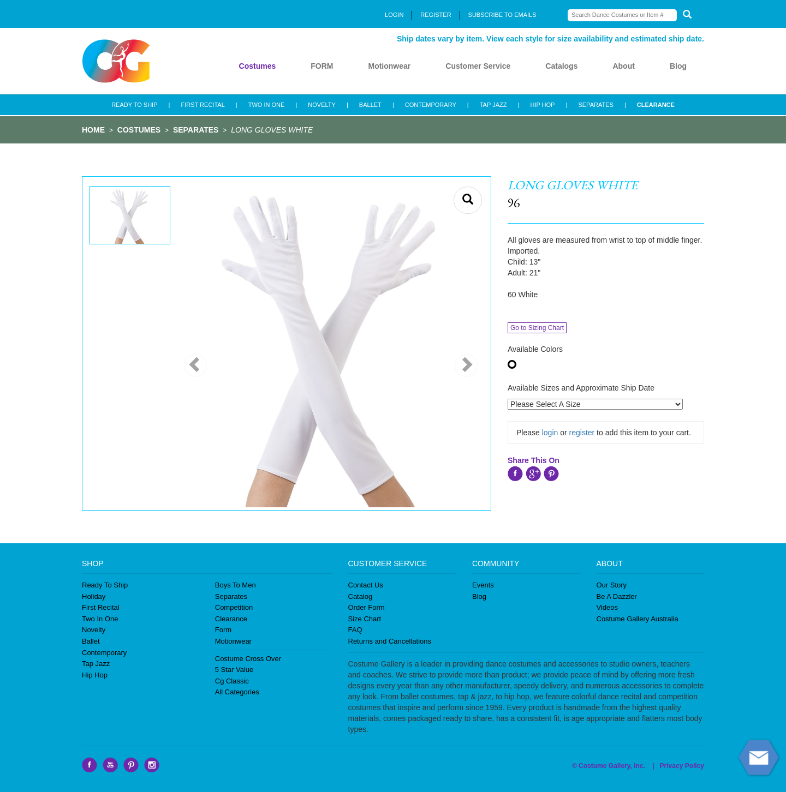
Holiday (93, 596)
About (623, 66)
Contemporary (104, 653)
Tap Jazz (96, 663)
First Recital (101, 607)
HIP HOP (542, 104)
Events (483, 585)
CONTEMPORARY (430, 104)
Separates (231, 596)
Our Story (612, 585)
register (582, 432)
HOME (93, 129)
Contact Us (365, 585)
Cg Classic (232, 681)
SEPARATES (595, 104)
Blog (678, 66)
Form (223, 630)
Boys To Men (235, 585)
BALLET (370, 104)
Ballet (91, 641)
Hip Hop (95, 675)
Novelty (93, 630)
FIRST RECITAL (202, 104)
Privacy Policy (682, 766)
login (550, 432)
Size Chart (365, 619)
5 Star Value (234, 669)
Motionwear (389, 66)
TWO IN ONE (266, 104)
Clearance (231, 619)
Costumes (257, 66)
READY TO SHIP (134, 104)
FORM (322, 66)
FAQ (355, 630)
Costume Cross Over (248, 659)
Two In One (100, 619)
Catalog (360, 596)
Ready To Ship (105, 585)
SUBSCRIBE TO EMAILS (502, 14)
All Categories (237, 692)
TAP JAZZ (493, 104)
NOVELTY (322, 104)
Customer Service (477, 66)
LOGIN (394, 14)
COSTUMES (138, 129)
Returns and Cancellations (389, 641)
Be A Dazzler (617, 596)
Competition (234, 607)
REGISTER (435, 14)
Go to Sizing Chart (537, 328)
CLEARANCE (656, 104)
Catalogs (561, 66)
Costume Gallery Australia (637, 619)
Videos (607, 607)
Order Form (366, 607)
